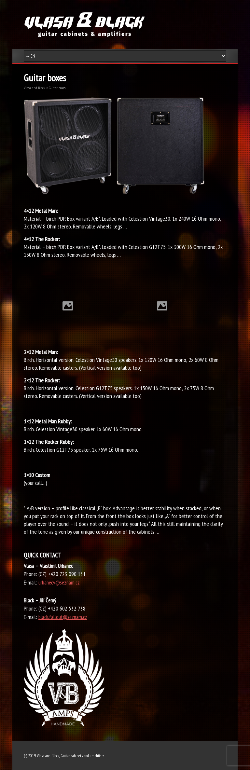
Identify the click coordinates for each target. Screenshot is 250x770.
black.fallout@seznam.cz (62, 617)
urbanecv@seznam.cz (59, 582)
